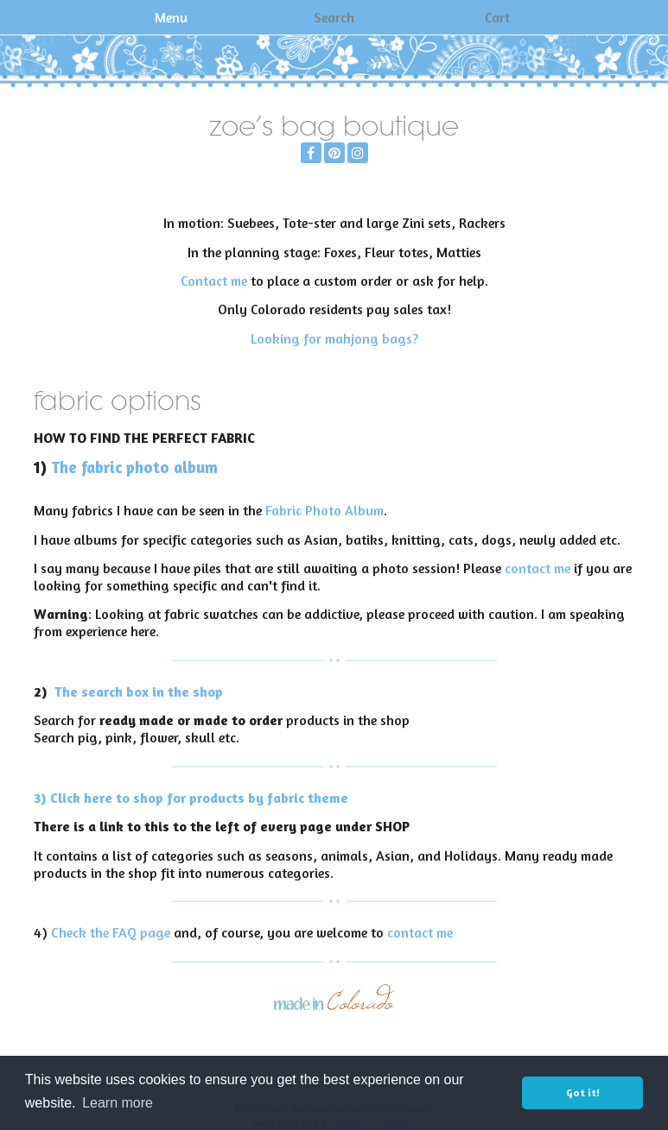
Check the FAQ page (110, 932)
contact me (537, 568)
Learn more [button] (117, 1102)
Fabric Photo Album (324, 510)
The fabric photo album (134, 467)
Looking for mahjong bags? (334, 338)
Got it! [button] (583, 1092)
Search (334, 17)
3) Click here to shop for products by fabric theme (191, 797)
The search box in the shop (138, 691)
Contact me (214, 280)
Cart (497, 17)
